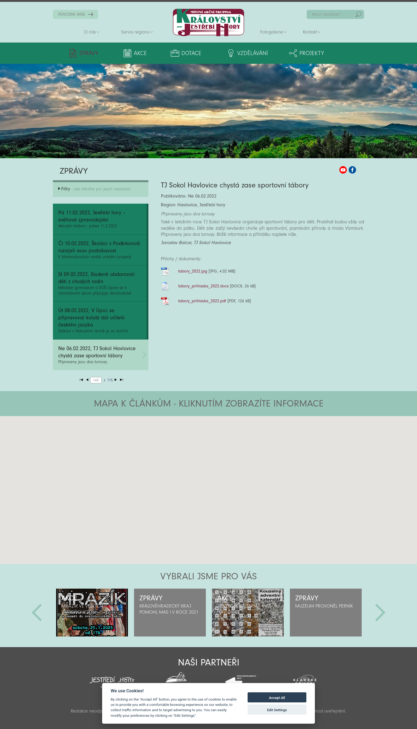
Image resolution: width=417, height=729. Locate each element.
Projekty (311, 53)
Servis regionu (135, 32)
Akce (140, 53)
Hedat (358, 14)
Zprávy (88, 53)
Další (380, 612)
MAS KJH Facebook (352, 170)
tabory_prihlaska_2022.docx (203, 286)
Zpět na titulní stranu (208, 22)
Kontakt (310, 32)
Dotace (191, 53)
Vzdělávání (252, 53)
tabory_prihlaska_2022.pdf (202, 301)
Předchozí (37, 612)
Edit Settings (277, 710)
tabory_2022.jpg (192, 271)
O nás (90, 32)
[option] (92, 612)
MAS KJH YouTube (343, 170)
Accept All (277, 698)
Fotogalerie (271, 32)
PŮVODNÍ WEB (71, 14)
